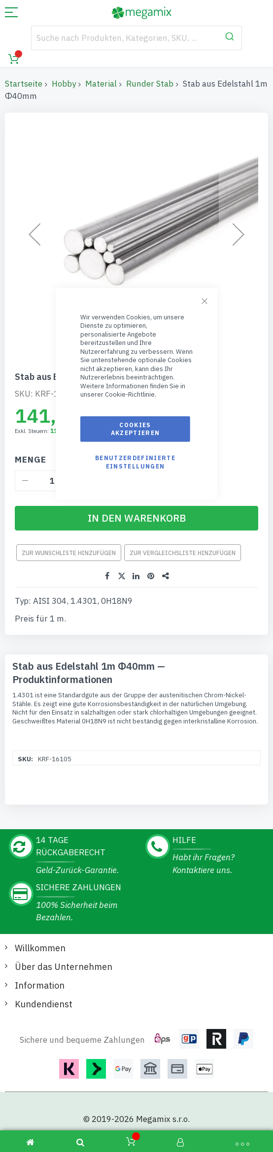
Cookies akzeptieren (135, 428)
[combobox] (136, 38)
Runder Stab (149, 83)
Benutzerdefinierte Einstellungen (135, 461)
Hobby (64, 83)
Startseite (23, 83)
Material (101, 83)
